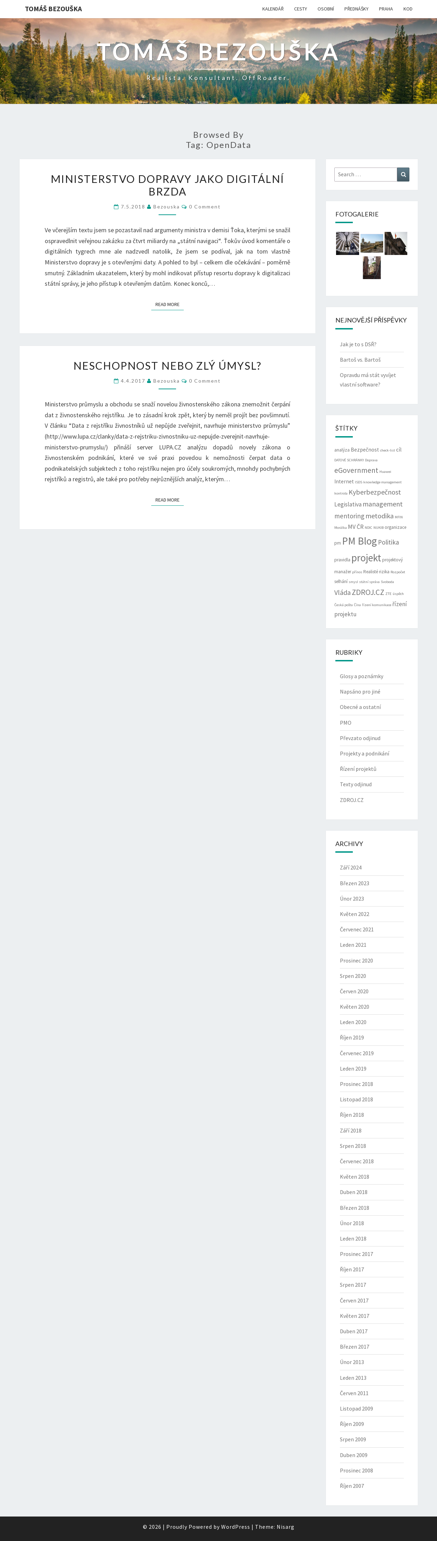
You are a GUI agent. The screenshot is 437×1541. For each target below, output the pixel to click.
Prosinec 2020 (356, 960)
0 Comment (205, 207)
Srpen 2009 (353, 1439)
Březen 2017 (354, 1346)
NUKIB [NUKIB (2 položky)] (378, 527)
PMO (345, 722)
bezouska (166, 207)
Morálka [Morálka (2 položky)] (340, 527)
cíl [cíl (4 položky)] (399, 449)
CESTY (300, 9)
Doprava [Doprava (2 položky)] (371, 460)
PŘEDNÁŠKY (356, 9)
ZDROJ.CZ (352, 799)
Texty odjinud (356, 784)
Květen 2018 (354, 1176)
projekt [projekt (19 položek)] (366, 558)
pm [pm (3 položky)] (337, 543)
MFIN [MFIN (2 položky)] (399, 517)
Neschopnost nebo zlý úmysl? (167, 365)
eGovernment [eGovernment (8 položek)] (356, 470)
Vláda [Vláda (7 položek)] (342, 592)
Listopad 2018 (356, 1099)
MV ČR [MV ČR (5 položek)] (356, 527)
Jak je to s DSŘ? (358, 344)
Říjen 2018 (352, 1114)
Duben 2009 (353, 1454)
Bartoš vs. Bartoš (360, 359)
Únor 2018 (352, 1223)
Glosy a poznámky (361, 676)
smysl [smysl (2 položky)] (353, 582)
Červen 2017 (354, 1300)
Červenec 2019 (357, 1053)
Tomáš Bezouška (53, 8)
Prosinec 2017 (356, 1253)
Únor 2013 (352, 1361)
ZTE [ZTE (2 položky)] (388, 593)
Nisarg (285, 1526)
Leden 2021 (353, 944)
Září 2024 (351, 867)
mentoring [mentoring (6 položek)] (349, 516)
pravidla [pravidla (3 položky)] (342, 560)
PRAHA (386, 9)
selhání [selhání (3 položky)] (341, 581)
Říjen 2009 (352, 1423)
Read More (169, 303)
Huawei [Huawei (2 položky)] (385, 471)
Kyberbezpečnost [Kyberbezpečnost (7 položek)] (375, 492)
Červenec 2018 (357, 1161)
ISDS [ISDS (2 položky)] (358, 482)
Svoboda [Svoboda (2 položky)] (387, 582)
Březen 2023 (354, 883)
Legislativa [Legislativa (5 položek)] (348, 504)
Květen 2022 (354, 913)
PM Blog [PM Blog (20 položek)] (359, 540)
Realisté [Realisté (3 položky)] (370, 572)
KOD (408, 9)
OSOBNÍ (326, 9)
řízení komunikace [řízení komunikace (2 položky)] (376, 605)
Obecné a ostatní (360, 706)
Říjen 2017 (352, 1269)
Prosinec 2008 (356, 1470)
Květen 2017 (354, 1315)
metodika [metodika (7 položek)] (379, 515)
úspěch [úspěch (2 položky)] (398, 593)
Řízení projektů (358, 768)
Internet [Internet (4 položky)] (344, 481)
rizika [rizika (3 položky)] (384, 572)
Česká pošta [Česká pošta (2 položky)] (343, 605)
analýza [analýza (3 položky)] (342, 450)
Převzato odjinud (360, 737)
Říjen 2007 (352, 1485)
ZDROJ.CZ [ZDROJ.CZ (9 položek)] (368, 592)
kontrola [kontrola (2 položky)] (341, 493)
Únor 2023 (352, 898)
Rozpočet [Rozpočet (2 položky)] (398, 572)
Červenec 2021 (357, 929)
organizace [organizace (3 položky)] (395, 527)
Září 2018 (351, 1130)
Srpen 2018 (353, 1145)
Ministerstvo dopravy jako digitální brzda (167, 185)
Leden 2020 (353, 1021)
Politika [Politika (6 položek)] (388, 542)
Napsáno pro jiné (360, 691)
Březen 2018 (354, 1207)
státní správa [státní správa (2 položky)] (369, 582)
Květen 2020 (354, 1006)
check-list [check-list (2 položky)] (387, 450)
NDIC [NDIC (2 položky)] (368, 527)
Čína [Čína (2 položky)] (357, 605)
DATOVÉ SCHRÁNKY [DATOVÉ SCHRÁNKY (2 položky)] (349, 460)
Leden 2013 (353, 1377)
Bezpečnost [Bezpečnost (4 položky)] (365, 449)
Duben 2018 (353, 1191)
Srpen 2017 (353, 1284)
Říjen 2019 (352, 1037)
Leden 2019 (353, 1068)
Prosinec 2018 (356, 1083)
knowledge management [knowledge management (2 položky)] (382, 482)
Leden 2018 (353, 1238)
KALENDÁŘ (273, 9)
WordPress (235, 1526)
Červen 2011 (354, 1393)
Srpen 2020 (353, 975)
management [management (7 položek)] (383, 503)
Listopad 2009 (356, 1408)
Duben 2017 (353, 1331)
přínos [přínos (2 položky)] (357, 572)
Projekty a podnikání (364, 753)
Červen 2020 (354, 991)
